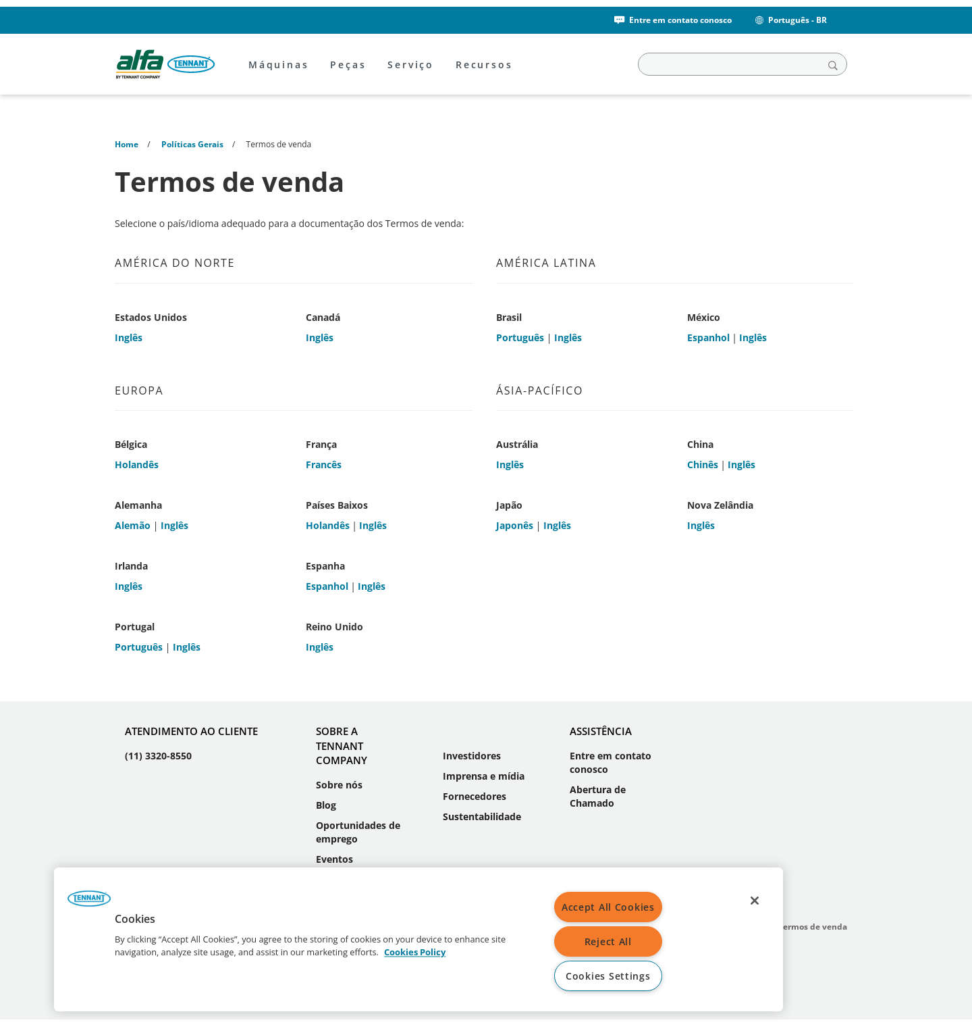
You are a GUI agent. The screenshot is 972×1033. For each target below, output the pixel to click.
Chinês (702, 464)
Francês (324, 464)
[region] (418, 939)
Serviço (410, 64)
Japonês (514, 525)
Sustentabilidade (482, 816)
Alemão (133, 525)
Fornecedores (474, 796)
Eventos (334, 859)
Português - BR (790, 20)
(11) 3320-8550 (158, 755)
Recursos (484, 64)
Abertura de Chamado (598, 796)
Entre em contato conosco (672, 20)
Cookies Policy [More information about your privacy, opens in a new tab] (415, 953)
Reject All (608, 941)
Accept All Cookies (608, 907)
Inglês (128, 337)
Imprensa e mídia (483, 776)
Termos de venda (812, 926)
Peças (348, 64)
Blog (326, 805)
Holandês (137, 464)
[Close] (755, 900)
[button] (89, 903)
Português (520, 337)
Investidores (472, 755)
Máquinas (278, 64)
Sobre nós (339, 784)
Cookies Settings (608, 975)
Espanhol (708, 337)
